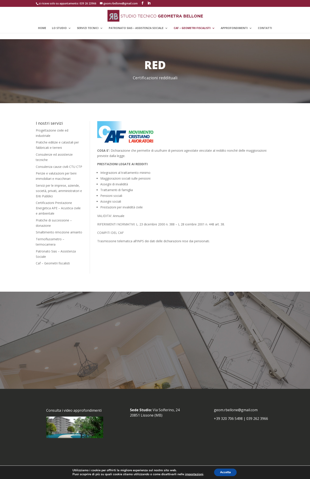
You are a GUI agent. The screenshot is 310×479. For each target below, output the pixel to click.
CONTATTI (265, 28)
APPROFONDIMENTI (234, 28)
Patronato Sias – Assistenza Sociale (136, 28)
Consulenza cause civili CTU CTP (59, 167)
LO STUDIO (59, 28)
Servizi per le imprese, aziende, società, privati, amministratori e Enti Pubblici (59, 190)
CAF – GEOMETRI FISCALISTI (192, 28)
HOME (42, 28)
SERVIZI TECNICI (88, 28)
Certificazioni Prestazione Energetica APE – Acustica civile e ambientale (58, 208)
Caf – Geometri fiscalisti (53, 263)
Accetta (225, 472)
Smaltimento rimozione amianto (59, 232)
